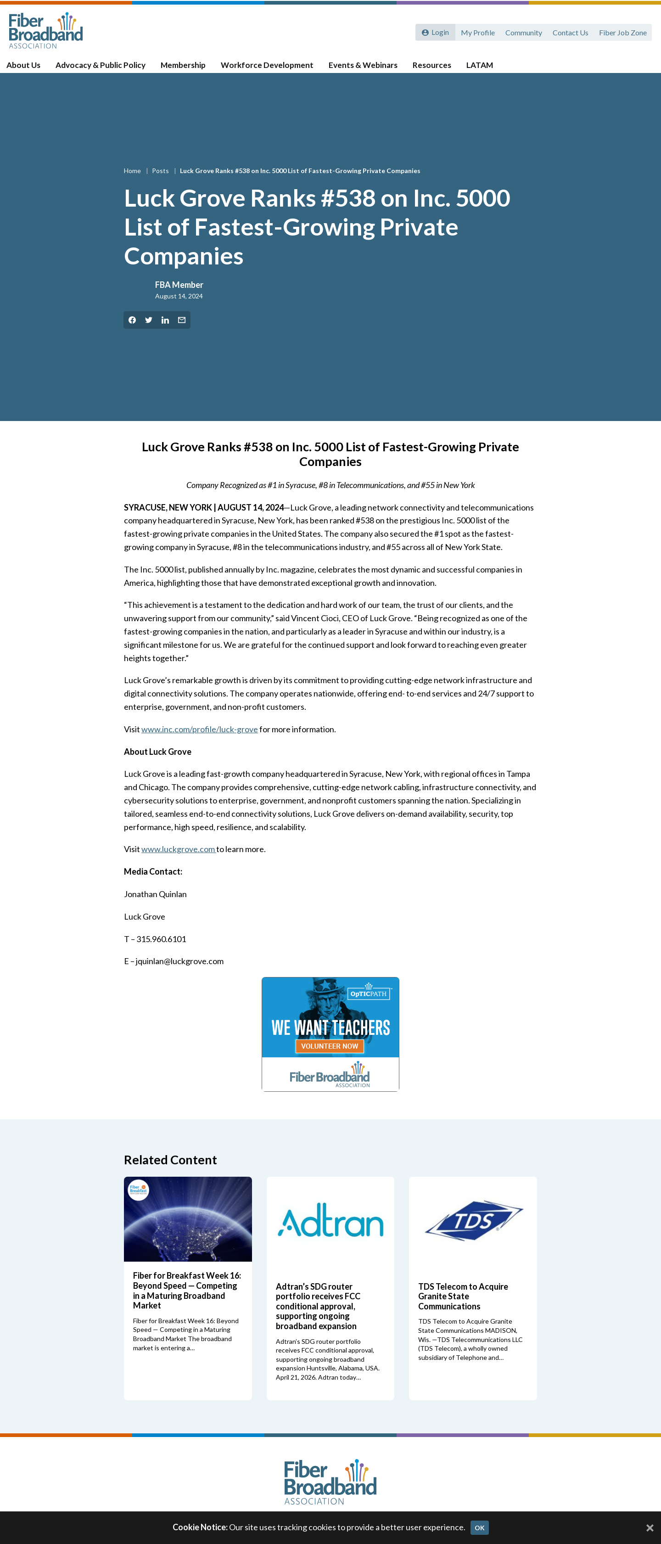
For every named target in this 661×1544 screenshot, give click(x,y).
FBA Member (179, 296)
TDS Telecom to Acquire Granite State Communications (463, 1307)
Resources (437, 69)
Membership (190, 69)
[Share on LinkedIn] (165, 331)
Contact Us (570, 31)
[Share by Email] (182, 331)
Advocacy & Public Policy (109, 69)
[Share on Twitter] (148, 331)
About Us (33, 69)
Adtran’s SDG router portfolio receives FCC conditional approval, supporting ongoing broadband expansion (318, 1317)
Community (522, 31)
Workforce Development (274, 69)
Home (133, 182)
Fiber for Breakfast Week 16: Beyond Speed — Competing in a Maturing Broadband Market (187, 1302)
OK (480, 1528)
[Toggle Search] (641, 70)
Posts (161, 182)
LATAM (484, 69)
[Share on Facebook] (132, 331)
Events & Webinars (369, 69)
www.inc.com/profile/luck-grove (199, 741)
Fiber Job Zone (622, 31)
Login (439, 31)
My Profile (476, 31)
